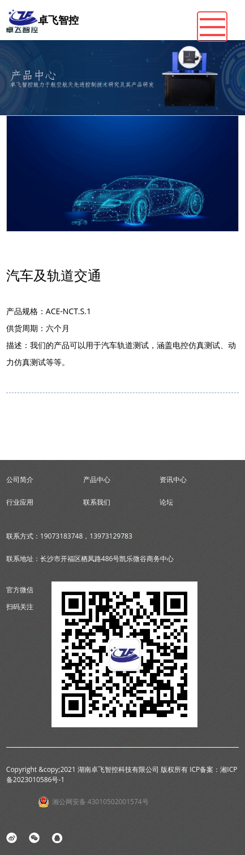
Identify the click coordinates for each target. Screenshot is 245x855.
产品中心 (96, 479)
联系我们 (96, 502)
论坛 (166, 502)
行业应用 (19, 502)
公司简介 (19, 479)
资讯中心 (173, 479)
